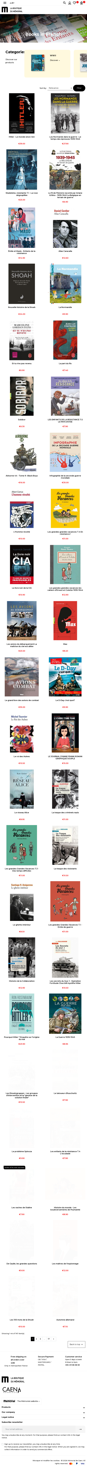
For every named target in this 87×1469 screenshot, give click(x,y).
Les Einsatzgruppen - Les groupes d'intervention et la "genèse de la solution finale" (22, 1095)
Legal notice (8, 1417)
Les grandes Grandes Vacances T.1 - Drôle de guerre (65, 926)
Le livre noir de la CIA (22, 588)
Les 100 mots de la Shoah (22, 1320)
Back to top (76, 1344)
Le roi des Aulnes (22, 756)
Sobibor (21, 420)
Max (65, 644)
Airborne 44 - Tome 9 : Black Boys (22, 476)
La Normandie (65, 307)
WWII (53, 55)
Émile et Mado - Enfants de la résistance (21, 252)
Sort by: (43, 88)
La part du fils (65, 363)
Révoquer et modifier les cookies (46, 1461)
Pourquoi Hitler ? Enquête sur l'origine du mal (21, 1038)
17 (49, 1339)
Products (6, 1407)
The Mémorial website (22, 1401)
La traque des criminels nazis (65, 813)
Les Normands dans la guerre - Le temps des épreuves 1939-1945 (65, 138)
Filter (79, 88)
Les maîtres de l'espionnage (65, 1264)
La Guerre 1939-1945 (65, 1037)
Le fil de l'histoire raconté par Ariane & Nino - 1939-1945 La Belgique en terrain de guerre (65, 195)
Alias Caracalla (65, 251)
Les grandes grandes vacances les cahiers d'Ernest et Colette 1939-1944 (65, 589)
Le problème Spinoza (22, 1151)
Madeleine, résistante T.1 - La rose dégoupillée (22, 194)
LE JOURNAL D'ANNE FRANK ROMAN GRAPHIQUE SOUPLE (65, 757)
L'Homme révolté (22, 532)
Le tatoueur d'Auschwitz (65, 1093)
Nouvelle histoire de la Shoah (21, 307)
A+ (12, 2)
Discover (54, 60)
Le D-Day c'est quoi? (65, 700)
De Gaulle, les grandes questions (22, 1264)
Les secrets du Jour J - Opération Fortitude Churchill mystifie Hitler (65, 982)
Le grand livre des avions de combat (22, 700)
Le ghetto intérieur (22, 925)
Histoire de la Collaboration (22, 981)
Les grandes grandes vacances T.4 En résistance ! (65, 533)
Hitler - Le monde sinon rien (22, 137)
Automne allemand (65, 1320)
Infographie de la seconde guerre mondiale (65, 477)
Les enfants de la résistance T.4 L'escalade (65, 1152)
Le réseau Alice (21, 813)
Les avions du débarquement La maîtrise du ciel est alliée (22, 645)
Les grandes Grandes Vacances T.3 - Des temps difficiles (22, 870)
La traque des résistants (65, 869)
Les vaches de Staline (22, 1208)
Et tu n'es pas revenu (21, 363)
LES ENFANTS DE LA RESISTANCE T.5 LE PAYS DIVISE (65, 421)
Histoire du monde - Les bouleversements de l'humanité (65, 1209)
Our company (8, 1412)
